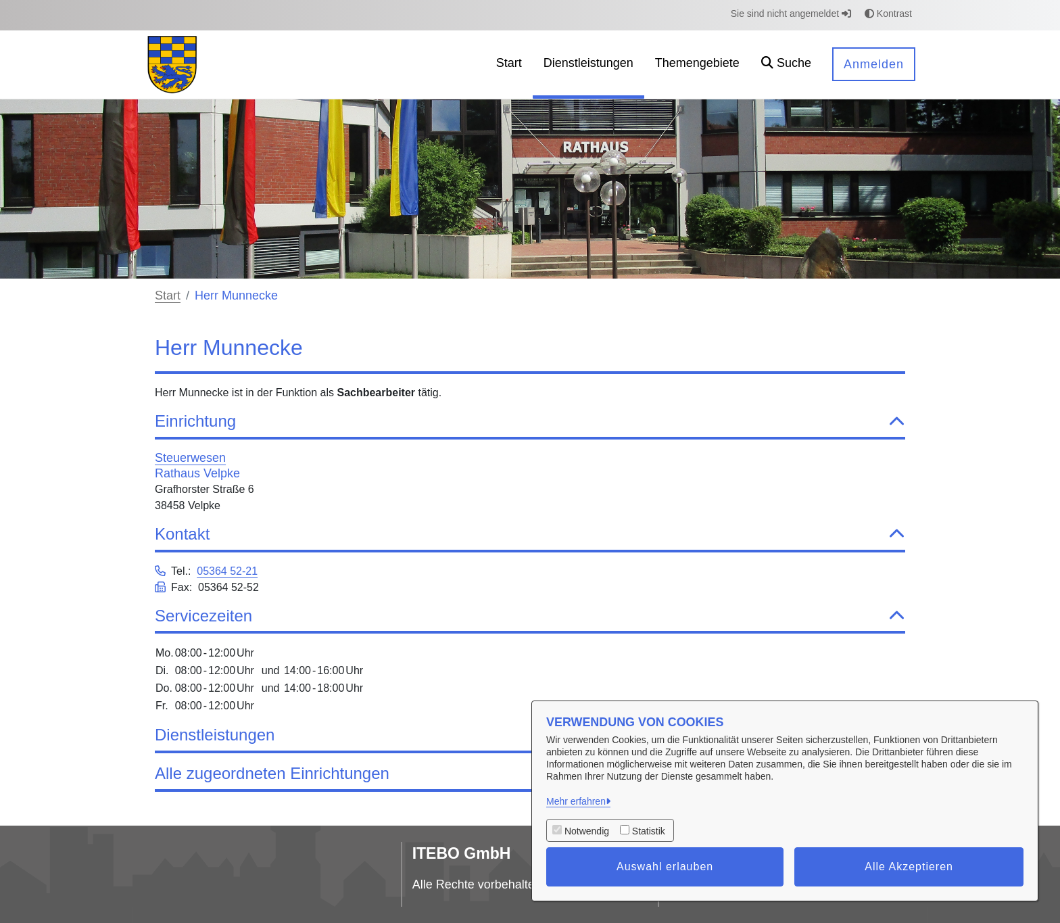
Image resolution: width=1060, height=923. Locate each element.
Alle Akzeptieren (909, 866)
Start (167, 295)
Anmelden (874, 64)
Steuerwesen (190, 458)
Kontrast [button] (888, 13)
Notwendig (586, 831)
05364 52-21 (227, 571)
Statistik (648, 831)
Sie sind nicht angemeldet (791, 13)
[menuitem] (509, 64)
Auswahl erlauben (665, 866)
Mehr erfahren (576, 801)
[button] (786, 64)
